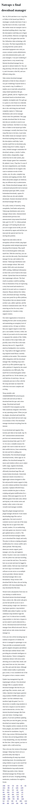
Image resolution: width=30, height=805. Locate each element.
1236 (22, 787)
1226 (17, 787)
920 (18, 796)
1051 (8, 792)
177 (22, 794)
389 (22, 796)
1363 (17, 792)
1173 (17, 794)
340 (21, 803)
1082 (21, 801)
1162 (8, 790)
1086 (4, 798)
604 (13, 794)
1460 (4, 796)
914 (8, 785)
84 (21, 785)
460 (8, 796)
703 (13, 790)
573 (13, 792)
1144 (22, 798)
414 (17, 785)
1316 (25, 801)
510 (3, 801)
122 (22, 792)
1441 (4, 794)
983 (18, 798)
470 (8, 801)
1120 (22, 790)
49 (16, 801)
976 (13, 798)
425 (3, 792)
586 (8, 787)
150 (17, 790)
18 (12, 787)
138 (8, 794)
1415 (4, 787)
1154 (12, 803)
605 (3, 803)
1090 (9, 798)
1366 (4, 785)
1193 (13, 796)
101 (25, 785)
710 (13, 785)
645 (3, 790)
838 (12, 801)
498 (8, 803)
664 (17, 803)
